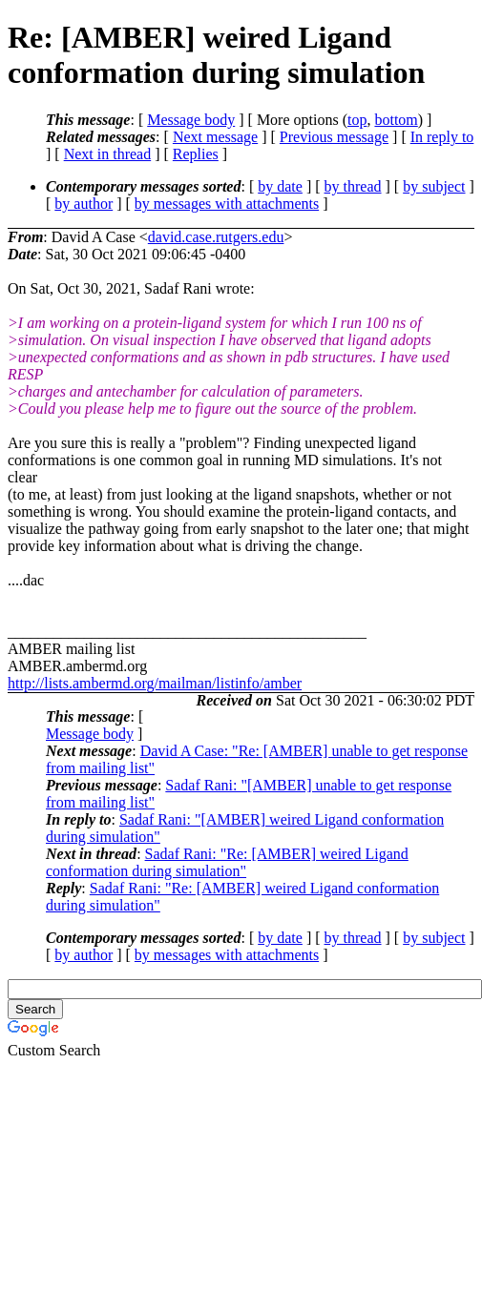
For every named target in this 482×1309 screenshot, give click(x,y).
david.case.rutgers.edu (216, 237)
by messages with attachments (227, 203)
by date (280, 186)
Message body (191, 120)
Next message (215, 137)
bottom (395, 120)
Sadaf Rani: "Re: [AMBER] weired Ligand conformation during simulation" (227, 862)
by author (83, 203)
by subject (434, 186)
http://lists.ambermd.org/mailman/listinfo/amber (155, 683)
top (357, 120)
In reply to (442, 137)
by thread (353, 186)
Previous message (334, 137)
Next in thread (108, 154)
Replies (196, 154)
